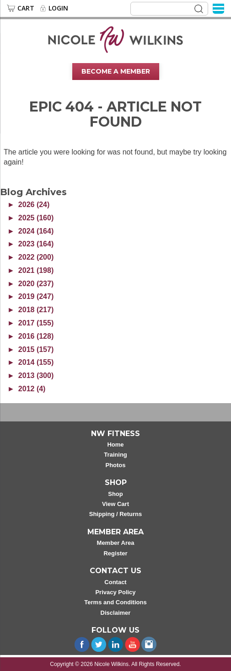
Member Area (115, 542)
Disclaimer (116, 612)
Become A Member (115, 71)
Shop (115, 493)
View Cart (115, 504)
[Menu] (218, 8)
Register (115, 553)
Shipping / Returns (115, 514)
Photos (115, 465)
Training (115, 454)
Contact (115, 582)
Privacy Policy (115, 592)
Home (115, 444)
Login (58, 8)
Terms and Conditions (115, 602)
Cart (25, 8)
